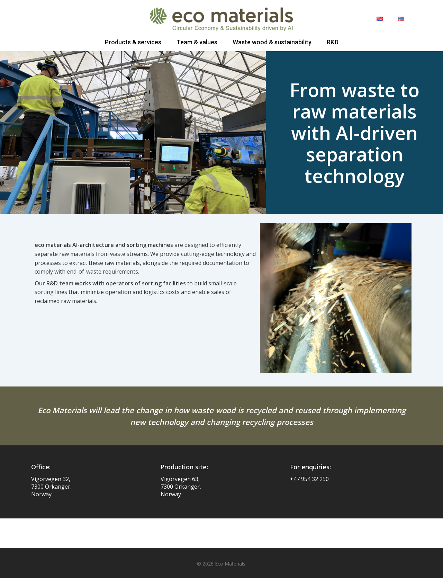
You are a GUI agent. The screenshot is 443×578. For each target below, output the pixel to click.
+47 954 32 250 (309, 479)
